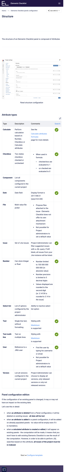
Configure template (35, 455)
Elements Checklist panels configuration (24, 10)
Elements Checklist (18, 3)
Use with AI (54, 11)
